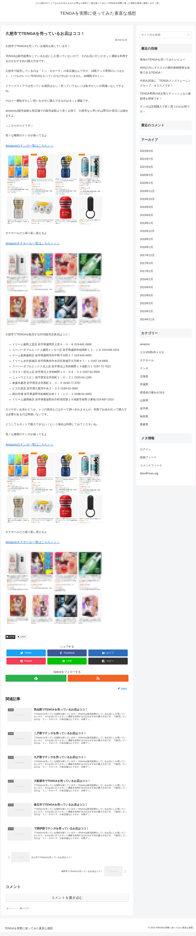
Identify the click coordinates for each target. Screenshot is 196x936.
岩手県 (10, 637)
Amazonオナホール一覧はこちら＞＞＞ (33, 243)
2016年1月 (146, 279)
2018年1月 (146, 247)
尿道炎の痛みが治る (152, 392)
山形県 (144, 400)
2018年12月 (147, 231)
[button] (108, 661)
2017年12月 (147, 255)
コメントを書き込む (67, 902)
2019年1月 (146, 223)
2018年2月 (146, 239)
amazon (145, 344)
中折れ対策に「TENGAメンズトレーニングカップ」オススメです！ (165, 83)
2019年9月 (146, 207)
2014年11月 (147, 319)
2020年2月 (146, 183)
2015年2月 (146, 311)
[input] (165, 34)
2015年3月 (146, 303)
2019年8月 (146, 215)
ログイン (145, 449)
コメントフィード (151, 465)
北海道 (144, 376)
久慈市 (22, 637)
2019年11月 (147, 191)
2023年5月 (146, 151)
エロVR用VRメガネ (152, 352)
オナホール (147, 360)
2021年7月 (146, 158)
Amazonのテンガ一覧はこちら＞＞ (29, 145)
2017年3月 (146, 263)
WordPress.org (149, 473)
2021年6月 (146, 166)
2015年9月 (146, 287)
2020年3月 (146, 175)
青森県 (144, 424)
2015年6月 (146, 295)
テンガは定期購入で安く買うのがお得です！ (165, 109)
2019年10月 (147, 199)
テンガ (144, 368)
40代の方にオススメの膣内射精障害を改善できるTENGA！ (165, 70)
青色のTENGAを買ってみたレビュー (162, 59)
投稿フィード (148, 457)
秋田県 (144, 416)
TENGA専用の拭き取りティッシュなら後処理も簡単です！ (165, 96)
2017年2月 (146, 271)
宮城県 (144, 384)
